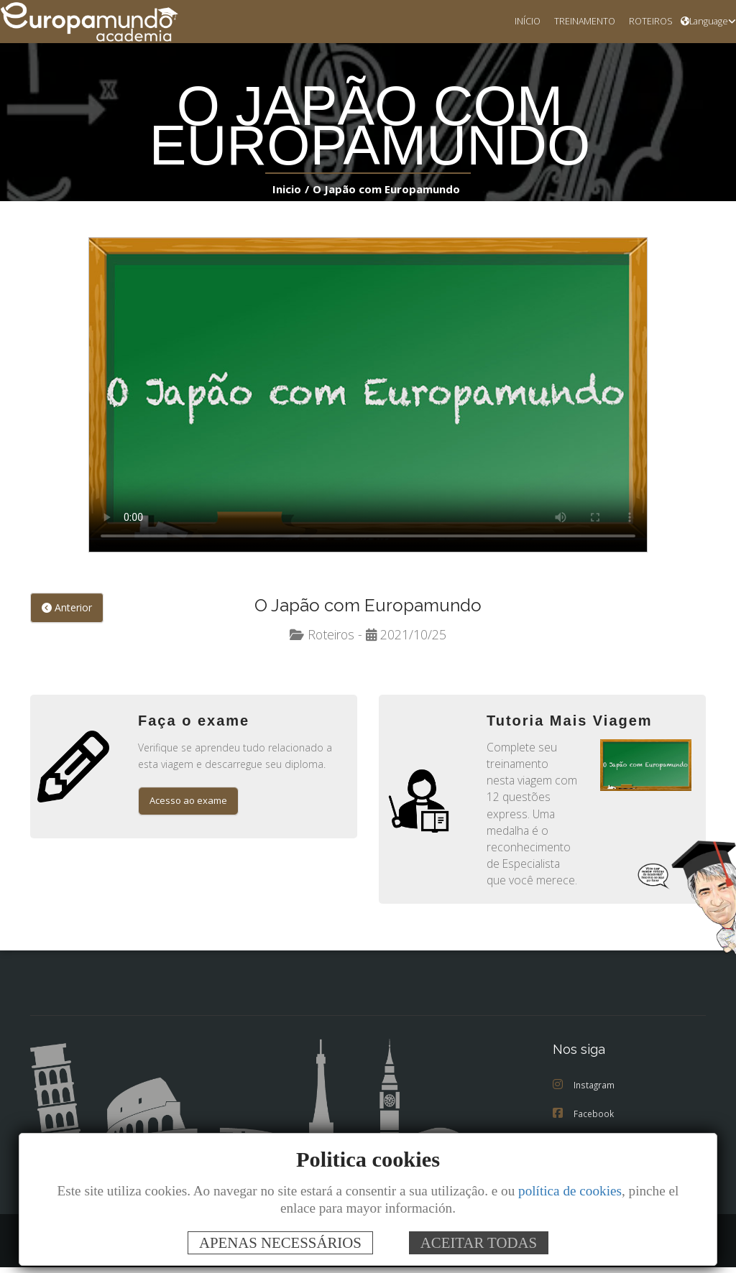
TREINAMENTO (578, 22)
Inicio (289, 189)
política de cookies (570, 1190)
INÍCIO (518, 22)
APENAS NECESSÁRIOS (280, 1242)
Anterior (67, 608)
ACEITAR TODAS (478, 1242)
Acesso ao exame (191, 803)
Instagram (585, 1090)
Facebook (584, 1119)
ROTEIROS (648, 22)
